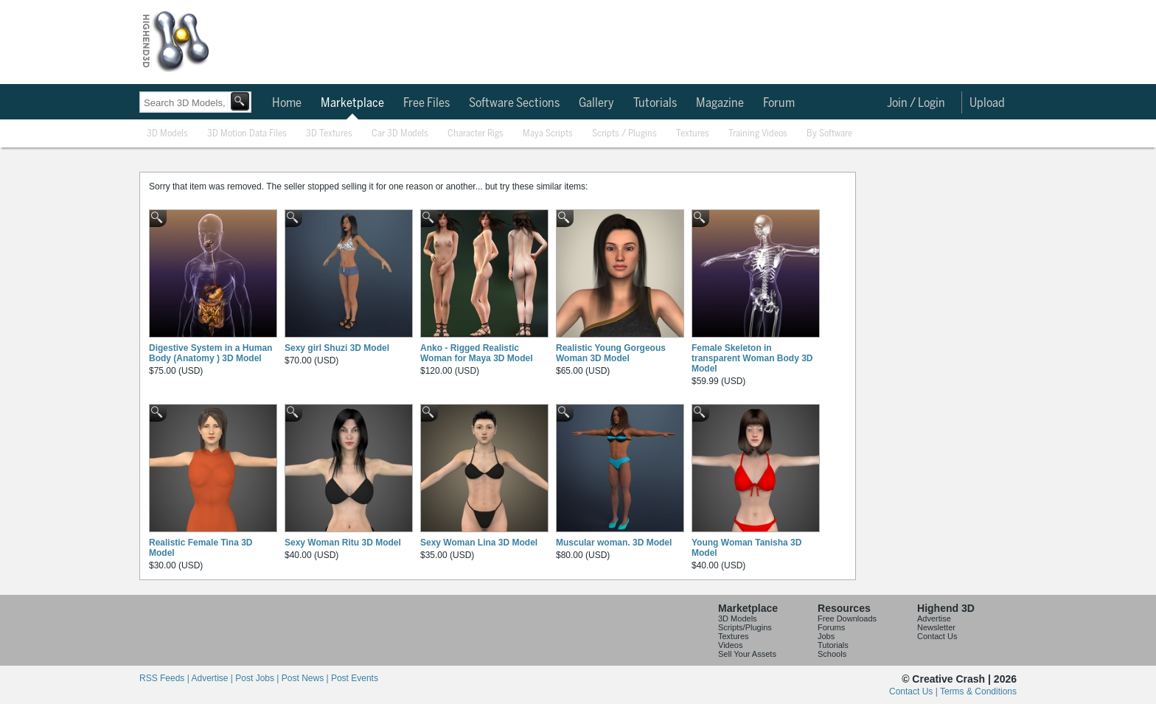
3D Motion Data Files (247, 134)
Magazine (720, 103)
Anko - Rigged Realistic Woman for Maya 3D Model (476, 353)
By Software (829, 134)
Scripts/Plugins (745, 627)
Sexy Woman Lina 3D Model (478, 542)
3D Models (167, 134)
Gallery (596, 103)
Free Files (426, 103)
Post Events (354, 678)
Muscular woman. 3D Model (614, 542)
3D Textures (329, 134)
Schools (832, 653)
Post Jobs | (258, 678)
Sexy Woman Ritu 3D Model (343, 542)
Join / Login (916, 103)
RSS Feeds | (165, 678)
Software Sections (514, 103)
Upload (987, 103)
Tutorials (655, 103)
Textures (692, 134)
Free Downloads (847, 618)
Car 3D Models (400, 134)
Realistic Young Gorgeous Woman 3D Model (611, 353)
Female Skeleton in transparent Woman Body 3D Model (752, 358)
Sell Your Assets (747, 653)
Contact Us (937, 636)
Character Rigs (476, 134)
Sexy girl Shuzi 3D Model (337, 348)
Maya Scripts (548, 134)
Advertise (934, 618)
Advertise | (213, 678)
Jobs (826, 636)
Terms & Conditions (978, 691)
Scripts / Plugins (624, 134)
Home (287, 103)
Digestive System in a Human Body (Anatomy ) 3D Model (210, 353)
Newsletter (936, 627)
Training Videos (757, 134)
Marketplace (352, 103)
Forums (831, 627)
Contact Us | (914, 691)
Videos (730, 645)
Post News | (306, 678)
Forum (779, 103)
